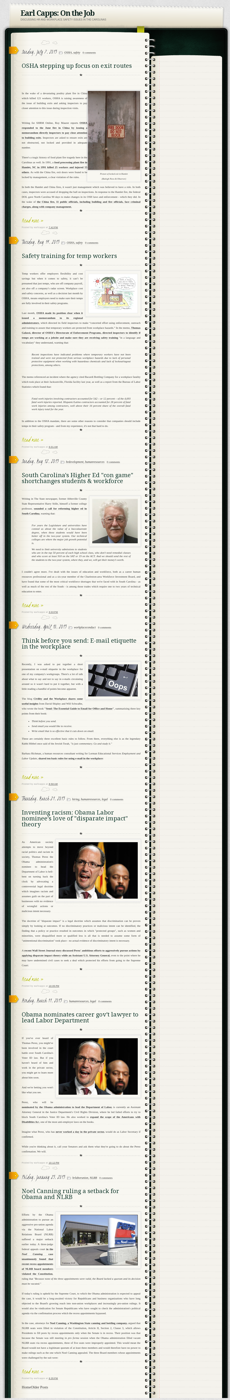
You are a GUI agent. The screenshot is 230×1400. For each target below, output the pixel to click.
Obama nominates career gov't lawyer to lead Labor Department (80, 1017)
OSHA (68, 52)
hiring (75, 799)
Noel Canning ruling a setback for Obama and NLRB (70, 1194)
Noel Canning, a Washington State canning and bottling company (88, 1323)
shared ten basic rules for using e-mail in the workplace (71, 758)
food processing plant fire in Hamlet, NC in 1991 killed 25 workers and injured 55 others (54, 167)
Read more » (33, 220)
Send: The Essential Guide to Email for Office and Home (79, 708)
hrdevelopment (75, 462)
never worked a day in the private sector (80, 1131)
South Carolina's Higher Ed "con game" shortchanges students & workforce (77, 478)
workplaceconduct (85, 627)
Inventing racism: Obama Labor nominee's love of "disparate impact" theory (75, 818)
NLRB (93, 1178)
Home (26, 1387)
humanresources (94, 462)
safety (76, 52)
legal (105, 799)
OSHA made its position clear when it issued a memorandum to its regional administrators (52, 317)
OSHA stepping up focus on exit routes (77, 65)
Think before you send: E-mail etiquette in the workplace (79, 643)
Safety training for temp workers (69, 256)
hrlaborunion (80, 1178)
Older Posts (39, 1387)
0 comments (89, 52)
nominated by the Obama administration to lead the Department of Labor (67, 1107)
